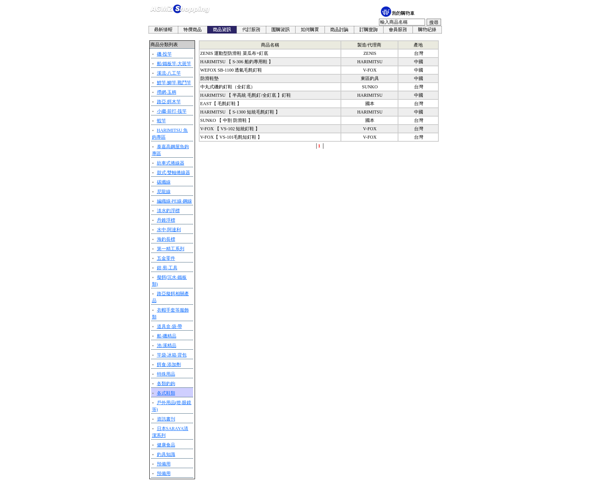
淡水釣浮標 (168, 210)
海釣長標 (166, 239)
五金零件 (166, 258)
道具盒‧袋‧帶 (169, 326)
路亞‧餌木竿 (169, 101)
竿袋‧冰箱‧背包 (172, 355)
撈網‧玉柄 (166, 92)
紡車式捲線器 (170, 163)
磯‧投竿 (164, 54)
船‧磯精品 (166, 336)
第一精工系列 (170, 248)
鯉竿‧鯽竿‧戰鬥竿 (174, 82)
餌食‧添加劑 (169, 364)
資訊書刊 (166, 419)
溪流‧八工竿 (169, 73)
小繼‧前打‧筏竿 (172, 111)
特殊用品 (166, 374)
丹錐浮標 (166, 220)
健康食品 (166, 445)
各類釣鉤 (166, 383)
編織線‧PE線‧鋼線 (174, 201)
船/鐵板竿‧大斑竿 (174, 63)
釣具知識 (166, 454)
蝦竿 (161, 120)
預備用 (164, 464)
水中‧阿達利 (169, 229)
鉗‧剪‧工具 (167, 267)
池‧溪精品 (166, 345)
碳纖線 (164, 182)
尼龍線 (164, 191)
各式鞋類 (166, 393)
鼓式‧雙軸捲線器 (173, 172)
